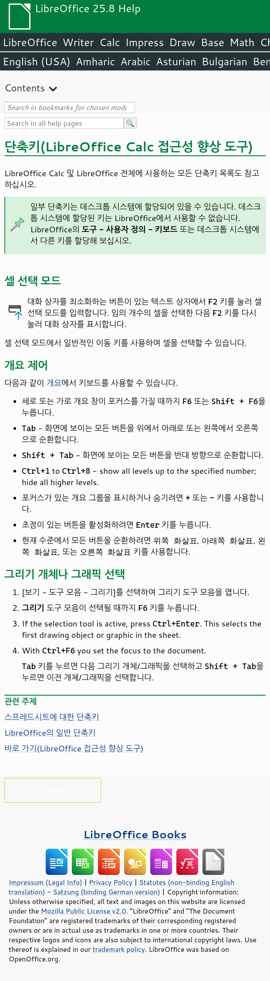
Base (212, 42)
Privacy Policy (110, 882)
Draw (182, 42)
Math (242, 42)
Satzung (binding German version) (106, 892)
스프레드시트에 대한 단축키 (51, 717)
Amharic (95, 61)
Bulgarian (224, 61)
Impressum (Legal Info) (45, 882)
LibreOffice (30, 42)
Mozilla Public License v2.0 (83, 911)
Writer (78, 42)
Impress (144, 42)
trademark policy (119, 949)
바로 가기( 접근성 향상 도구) (74, 748)
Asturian (176, 61)
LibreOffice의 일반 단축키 (50, 732)
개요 (54, 382)
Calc (109, 42)
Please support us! (53, 788)
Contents (24, 87)
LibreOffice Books (135, 834)
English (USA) (37, 61)
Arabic (135, 61)
